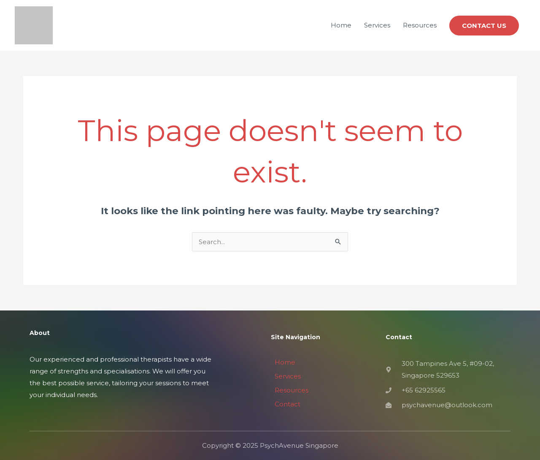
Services (377, 25)
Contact (287, 404)
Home (341, 25)
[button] (484, 25)
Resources (420, 25)
